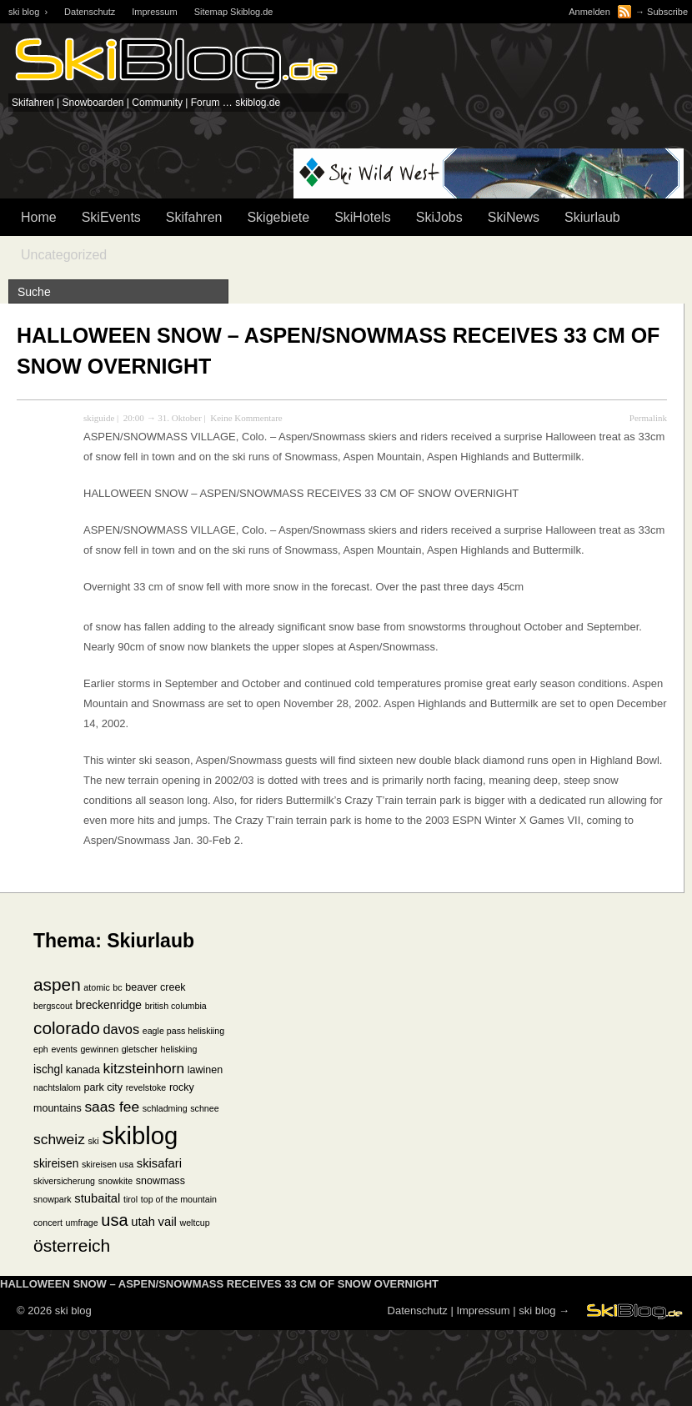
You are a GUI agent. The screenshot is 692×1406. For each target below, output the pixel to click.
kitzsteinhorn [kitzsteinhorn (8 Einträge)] (144, 1068)
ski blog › (28, 12)
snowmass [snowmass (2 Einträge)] (160, 1181)
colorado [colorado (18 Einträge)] (66, 1027)
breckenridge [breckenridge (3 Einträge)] (108, 1005)
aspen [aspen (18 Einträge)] (57, 984)
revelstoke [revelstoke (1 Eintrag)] (146, 1087)
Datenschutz (89, 12)
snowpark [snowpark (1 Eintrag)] (52, 1199)
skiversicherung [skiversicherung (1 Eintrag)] (64, 1181)
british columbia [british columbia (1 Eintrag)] (176, 1006)
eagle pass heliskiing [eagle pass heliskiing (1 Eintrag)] (183, 1031)
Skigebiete (278, 217)
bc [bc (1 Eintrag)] (117, 987)
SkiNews (513, 217)
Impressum (154, 12)
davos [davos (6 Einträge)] (121, 1029)
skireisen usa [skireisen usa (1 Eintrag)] (107, 1164)
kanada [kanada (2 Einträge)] (83, 1070)
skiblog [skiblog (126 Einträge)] (140, 1135)
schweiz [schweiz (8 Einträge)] (59, 1139)
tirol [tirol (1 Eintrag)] (130, 1199)
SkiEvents (111, 217)
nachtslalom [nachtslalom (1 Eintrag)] (57, 1087)
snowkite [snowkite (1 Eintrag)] (115, 1181)
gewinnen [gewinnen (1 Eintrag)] (99, 1049)
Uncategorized (64, 255)
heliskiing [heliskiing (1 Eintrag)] (179, 1049)
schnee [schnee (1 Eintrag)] (204, 1108)
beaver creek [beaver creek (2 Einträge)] (155, 987)
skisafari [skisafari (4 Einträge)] (159, 1163)
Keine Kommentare (246, 418)
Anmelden (589, 12)
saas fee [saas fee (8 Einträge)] (111, 1106)
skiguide (98, 418)
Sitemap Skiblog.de (233, 12)
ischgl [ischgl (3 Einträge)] (48, 1069)
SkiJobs (439, 217)
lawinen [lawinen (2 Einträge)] (205, 1070)
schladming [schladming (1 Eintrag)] (165, 1108)
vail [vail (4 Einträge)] (167, 1221)
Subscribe (667, 12)
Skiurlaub (592, 217)
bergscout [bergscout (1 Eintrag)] (53, 1006)
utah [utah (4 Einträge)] (143, 1221)
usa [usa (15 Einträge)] (114, 1220)
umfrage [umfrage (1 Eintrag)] (82, 1223)
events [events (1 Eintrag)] (64, 1049)
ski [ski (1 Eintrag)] (93, 1141)
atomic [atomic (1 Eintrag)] (96, 987)
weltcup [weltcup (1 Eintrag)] (194, 1223)
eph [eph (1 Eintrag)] (40, 1049)
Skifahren (194, 217)
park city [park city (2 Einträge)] (103, 1087)
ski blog (537, 1310)
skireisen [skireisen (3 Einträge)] (55, 1163)
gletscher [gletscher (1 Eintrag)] (140, 1049)
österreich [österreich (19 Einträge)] (71, 1245)
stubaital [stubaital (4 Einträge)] (97, 1198)
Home (39, 217)
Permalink (648, 418)
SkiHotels (362, 217)
